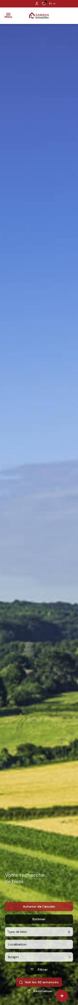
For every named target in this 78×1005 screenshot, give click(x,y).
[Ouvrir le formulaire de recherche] (39, 978)
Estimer (39, 928)
